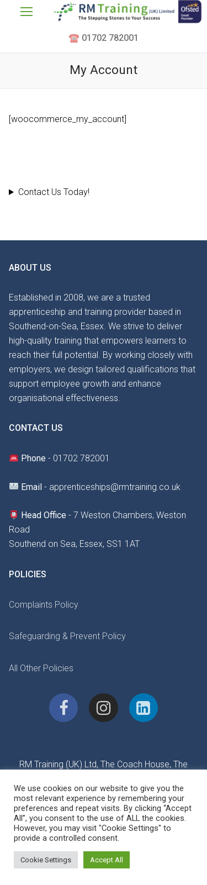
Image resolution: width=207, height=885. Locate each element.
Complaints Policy (43, 604)
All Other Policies (41, 668)
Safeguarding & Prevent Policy (67, 636)
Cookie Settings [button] (45, 860)
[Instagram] (103, 707)
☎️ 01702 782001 (103, 38)
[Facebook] (63, 707)
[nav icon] (26, 11)
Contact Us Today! (53, 192)
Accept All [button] (106, 860)
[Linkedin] (143, 707)
